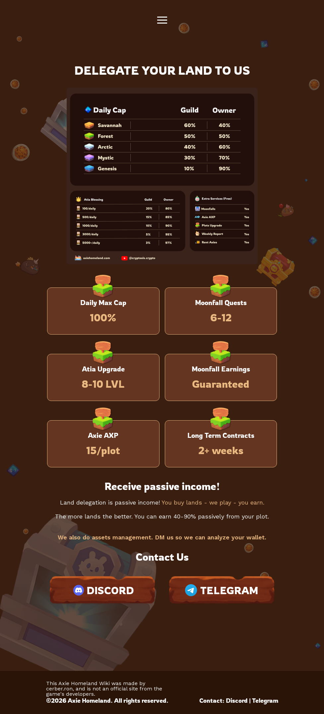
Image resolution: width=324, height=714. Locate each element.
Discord (237, 700)
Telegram (265, 700)
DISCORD (102, 590)
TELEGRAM (221, 590)
